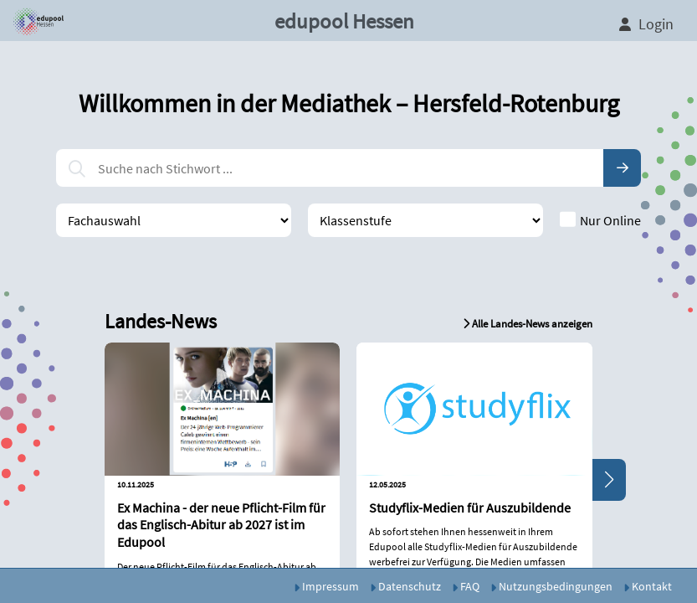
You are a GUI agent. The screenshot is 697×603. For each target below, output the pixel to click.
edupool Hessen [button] (344, 21)
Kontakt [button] (647, 586)
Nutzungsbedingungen (551, 586)
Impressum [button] (326, 586)
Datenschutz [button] (405, 586)
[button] (36, 21)
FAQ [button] (465, 586)
